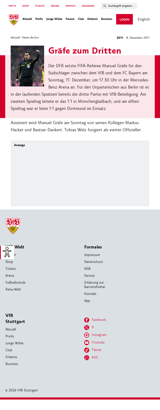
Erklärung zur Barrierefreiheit (95, 284)
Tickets (10, 268)
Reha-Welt (13, 289)
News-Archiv (30, 37)
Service (89, 275)
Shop (9, 262)
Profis (9, 336)
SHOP (25, 6)
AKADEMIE (88, 6)
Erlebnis (11, 357)
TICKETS (39, 6)
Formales (93, 247)
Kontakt (90, 294)
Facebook (95, 320)
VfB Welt (14, 247)
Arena (9, 275)
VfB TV (12, 6)
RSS (91, 357)
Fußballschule (15, 282)
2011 (120, 38)
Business (11, 364)
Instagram (95, 335)
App (87, 300)
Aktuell (15, 37)
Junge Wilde (14, 343)
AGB (87, 268)
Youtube (94, 342)
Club (8, 350)
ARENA (55, 6)
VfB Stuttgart (15, 318)
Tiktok (92, 350)
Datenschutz (93, 262)
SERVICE (71, 6)
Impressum (92, 255)
